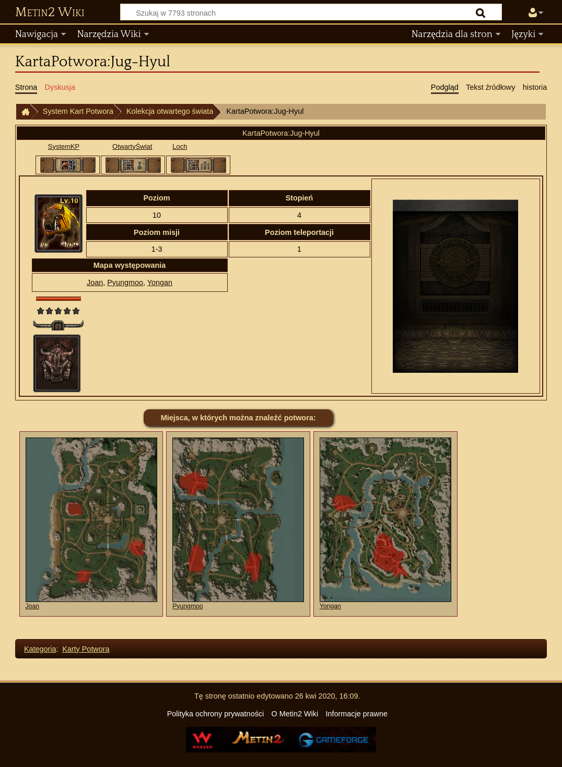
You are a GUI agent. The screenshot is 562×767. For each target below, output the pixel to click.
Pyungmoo (125, 282)
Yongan (159, 282)
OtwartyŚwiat (132, 146)
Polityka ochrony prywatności (215, 714)
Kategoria (40, 649)
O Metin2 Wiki (295, 714)
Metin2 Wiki (50, 12)
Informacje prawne (357, 714)
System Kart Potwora (78, 111)
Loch (179, 146)
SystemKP (63, 146)
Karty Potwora (85, 649)
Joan (95, 282)
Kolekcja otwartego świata (169, 111)
